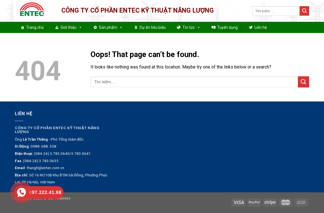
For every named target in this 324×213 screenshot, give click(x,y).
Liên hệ (260, 27)
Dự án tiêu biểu (153, 27)
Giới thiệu (71, 27)
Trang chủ (35, 27)
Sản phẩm (111, 27)
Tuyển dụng (227, 27)
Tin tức (191, 27)
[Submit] (304, 11)
